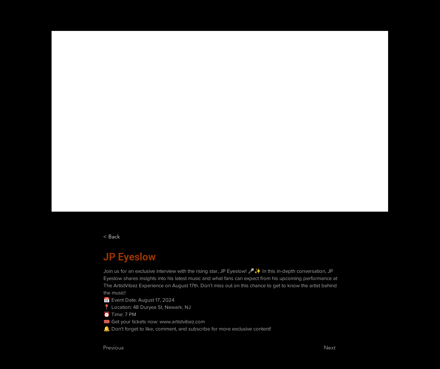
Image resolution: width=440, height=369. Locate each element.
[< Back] (113, 237)
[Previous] (125, 348)
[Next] (318, 348)
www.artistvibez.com (182, 321)
